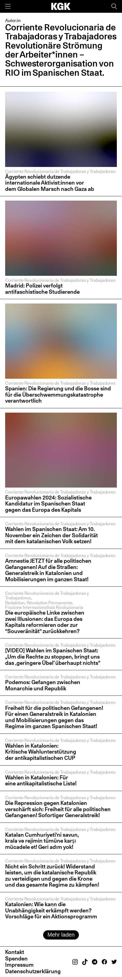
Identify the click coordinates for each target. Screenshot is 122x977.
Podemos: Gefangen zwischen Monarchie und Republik (42, 685)
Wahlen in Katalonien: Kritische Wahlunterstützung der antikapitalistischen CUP (40, 751)
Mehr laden (61, 935)
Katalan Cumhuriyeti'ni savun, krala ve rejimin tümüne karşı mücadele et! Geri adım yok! (42, 840)
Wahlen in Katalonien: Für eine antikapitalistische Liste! (40, 780)
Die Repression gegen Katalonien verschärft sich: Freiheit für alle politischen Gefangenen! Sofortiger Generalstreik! (58, 808)
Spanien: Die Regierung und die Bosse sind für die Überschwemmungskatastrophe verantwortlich (58, 394)
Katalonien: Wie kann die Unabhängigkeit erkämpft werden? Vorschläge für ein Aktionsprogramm (51, 910)
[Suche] (114, 6)
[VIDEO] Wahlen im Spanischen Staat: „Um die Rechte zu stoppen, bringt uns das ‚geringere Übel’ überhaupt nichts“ (52, 656)
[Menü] (8, 6)
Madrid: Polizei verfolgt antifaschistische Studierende (43, 288)
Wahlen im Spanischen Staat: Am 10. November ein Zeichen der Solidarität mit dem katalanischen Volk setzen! (51, 535)
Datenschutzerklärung (33, 971)
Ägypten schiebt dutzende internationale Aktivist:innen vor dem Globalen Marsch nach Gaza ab (49, 182)
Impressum (19, 964)
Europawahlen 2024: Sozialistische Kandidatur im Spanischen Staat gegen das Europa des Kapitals (48, 503)
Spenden (16, 958)
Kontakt (14, 951)
